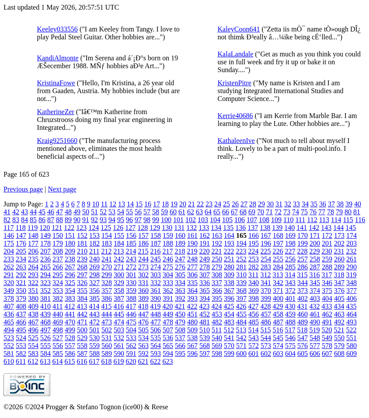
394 (204, 298)
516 (277, 330)
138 (265, 227)
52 (103, 212)
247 (180, 259)
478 (168, 322)
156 (131, 235)
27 (243, 204)
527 (57, 337)
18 (165, 204)
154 (106, 235)
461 (315, 314)
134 (216, 227)
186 (143, 243)
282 (253, 267)
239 (82, 259)
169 (290, 235)
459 (290, 314)
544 (266, 337)
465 (8, 322)
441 (70, 314)
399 (266, 298)
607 (327, 353)
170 (302, 235)
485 (253, 322)
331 (143, 282)
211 (94, 251)
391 (168, 298)
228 (302, 251)
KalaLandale (236, 54)
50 (85, 212)
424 (216, 306)
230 (326, 251)
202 (339, 243)
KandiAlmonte (58, 58)
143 (326, 227)
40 (357, 204)
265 (45, 267)
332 (155, 282)
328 (106, 282)
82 (6, 219)
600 (241, 353)
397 (241, 298)
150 (57, 235)
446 (131, 314)
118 (20, 227)
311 (253, 275)
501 (94, 330)
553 (21, 345)
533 (131, 337)
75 (304, 212)
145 (350, 227)
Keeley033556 (57, 29)
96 (129, 219)
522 (351, 330)
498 (57, 330)
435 (351, 306)
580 (351, 345)
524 (21, 337)
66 (225, 212)
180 (70, 243)
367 (229, 290)
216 (155, 251)
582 (21, 353)
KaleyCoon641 (239, 29)
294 (45, 275)
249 (204, 259)
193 (229, 243)
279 (217, 267)
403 (315, 298)
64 (208, 212)
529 (82, 337)
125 (106, 227)
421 (179, 306)
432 (314, 306)
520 (326, 330)
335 (192, 282)
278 (204, 267)
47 (59, 212)
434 (339, 306)
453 (217, 314)
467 (33, 322)
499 (70, 330)
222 (228, 251)
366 (217, 290)
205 (21, 251)
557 (70, 345)
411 (57, 306)
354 (70, 290)
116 (360, 219)
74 (295, 212)
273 (143, 267)
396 (229, 298)
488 (290, 322)
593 (155, 353)
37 (331, 204)
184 (119, 243)
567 (192, 345)
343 (290, 282)
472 (94, 322)
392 (180, 298)
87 (50, 219)
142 (314, 227)
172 (327, 235)
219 (192, 251)
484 (241, 322)
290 (351, 267)
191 (204, 243)
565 (168, 345)
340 (253, 282)
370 (266, 290)
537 (180, 337)
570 (229, 345)
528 (70, 337)
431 (302, 306)
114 (336, 219)
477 (155, 322)
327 (94, 282)
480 (192, 322)
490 (315, 322)
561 (119, 345)
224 (253, 251)
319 (351, 275)
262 (8, 267)
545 (278, 337)
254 (266, 259)
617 (94, 361)
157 (143, 235)
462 (327, 314)
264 (33, 267)
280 (229, 267)
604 (290, 353)
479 (180, 322)
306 (192, 275)
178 (45, 243)
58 (155, 212)
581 (8, 353)
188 (168, 243)
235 (33, 259)
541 (229, 337)
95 (120, 219)
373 (302, 290)
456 (253, 314)
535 (155, 337)
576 (302, 345)
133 (203, 227)
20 (182, 204)
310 (241, 275)
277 (192, 267)
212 (106, 251)
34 (305, 204)
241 (106, 259)
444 (106, 314)
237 (57, 259)
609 (351, 353)
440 (57, 314)
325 (70, 282)
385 (94, 298)
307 (204, 275)
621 (143, 361)
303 (155, 275)
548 (315, 337)
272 (131, 267)
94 (111, 219)
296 (70, 275)
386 (106, 298)
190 (192, 243)
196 (266, 243)
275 (168, 267)
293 (33, 275)
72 (278, 212)
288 (327, 267)
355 (82, 290)
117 (8, 227)
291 (8, 275)
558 (82, 345)
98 (146, 219)
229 (314, 251)
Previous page (23, 189)
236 (45, 259)
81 (356, 212)
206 (33, 251)
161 (192, 235)
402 (302, 298)
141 (301, 227)
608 (339, 353)
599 (229, 353)
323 (45, 282)
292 (21, 275)
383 (70, 298)
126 (118, 227)
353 (57, 290)
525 (33, 337)
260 (339, 259)
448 (155, 314)
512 (228, 330)
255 (278, 259)
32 (287, 204)
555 (45, 345)
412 (69, 306)
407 (8, 306)
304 (168, 275)
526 (45, 337)
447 (143, 314)
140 (289, 227)
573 (266, 345)
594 (168, 353)
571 (241, 345)
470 (70, 322)
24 (217, 204)
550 (339, 337)
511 (217, 330)
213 (118, 251)
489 (302, 322)
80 (348, 212)
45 (41, 212)
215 (143, 251)
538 (192, 337)
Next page (62, 189)
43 (24, 212)
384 (82, 298)
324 (57, 282)
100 (166, 219)
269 (94, 267)
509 (192, 330)
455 (241, 314)
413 (82, 306)
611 (21, 361)
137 (252, 227)
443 (94, 314)
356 (94, 290)
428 (265, 306)
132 (191, 227)
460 (302, 314)
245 (155, 259)
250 (217, 259)
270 (106, 267)
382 (57, 298)
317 (326, 275)
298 (94, 275)
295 (57, 275)
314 (290, 275)
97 (138, 219)
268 (82, 267)
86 (41, 219)
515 (265, 330)
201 (327, 243)
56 (138, 212)
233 (8, 259)
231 (339, 251)
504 (131, 330)
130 (167, 227)
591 (131, 353)
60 (173, 212)
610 (8, 361)
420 (167, 306)
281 (241, 267)
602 (266, 353)
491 (327, 322)
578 (327, 345)
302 (143, 275)
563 (143, 345)
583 (33, 353)
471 (82, 322)
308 (217, 275)
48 (68, 212)
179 (57, 243)
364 (192, 290)
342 (278, 282)
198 (290, 243)
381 (45, 298)
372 (290, 290)
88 (59, 219)
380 (33, 298)
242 (119, 259)
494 (8, 330)
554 (33, 345)
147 (21, 235)
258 (315, 259)
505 (143, 330)
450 (180, 314)
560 (106, 345)
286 (302, 267)
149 (45, 235)
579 (339, 345)
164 (229, 235)
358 (119, 290)
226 (277, 251)
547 (302, 337)
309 (229, 275)
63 (199, 212)
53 (111, 212)
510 (204, 330)
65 (216, 212)
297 (82, 275)
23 (208, 204)
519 (314, 330)
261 (351, 259)
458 (278, 314)
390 (155, 298)
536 (168, 337)
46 (50, 212)
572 (253, 345)
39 (348, 204)
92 (94, 219)
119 (33, 227)
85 (33, 219)
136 (240, 227)
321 (21, 282)
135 (228, 227)
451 (192, 314)
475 (131, 322)
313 (277, 275)
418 (143, 306)
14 (130, 204)
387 (119, 298)
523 (8, 337)
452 (204, 314)
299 (106, 275)
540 (217, 337)
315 (302, 275)
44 (33, 212)
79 (339, 212)
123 (81, 227)
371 (278, 290)
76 (313, 212)
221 (216, 251)
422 (192, 306)
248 (192, 259)
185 (131, 243)
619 (118, 361)
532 (119, 337)
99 (155, 219)
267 (70, 267)
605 (302, 353)
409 (33, 306)
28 (252, 204)
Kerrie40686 (235, 115)
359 (131, 290)
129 (155, 227)
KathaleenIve (236, 140)
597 (204, 353)
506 (155, 330)
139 (277, 227)
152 (82, 235)
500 (82, 330)
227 (290, 251)
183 (106, 243)
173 (339, 235)
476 (143, 322)
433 (326, 306)
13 (121, 204)
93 (103, 219)
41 (6, 212)
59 (164, 212)
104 (215, 219)
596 (192, 353)
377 (351, 290)
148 (33, 235)
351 (33, 290)
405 (339, 298)
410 (45, 306)
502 (106, 330)
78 (330, 212)
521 (339, 330)
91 (85, 219)
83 (15, 219)
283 (266, 267)
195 (253, 243)
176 (21, 243)
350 (21, 290)
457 (266, 314)
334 (180, 282)
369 (253, 290)
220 (204, 251)
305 (180, 275)
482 (217, 322)
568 (204, 345)
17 (156, 204)
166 (253, 235)
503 (119, 330)
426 (241, 306)
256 (290, 259)
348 (351, 282)
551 (351, 337)
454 (229, 314)
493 (351, 322)
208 (57, 251)
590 (119, 353)
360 (143, 290)
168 (278, 235)
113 (324, 219)
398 (253, 298)
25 (226, 204)
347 (339, 282)
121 (57, 227)
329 (119, 282)
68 (243, 212)
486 (266, 322)
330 (131, 282)
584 (45, 353)
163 (217, 235)
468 (45, 322)
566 (180, 345)
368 (241, 290)
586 (70, 353)
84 (24, 219)
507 (168, 330)
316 (314, 275)
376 (339, 290)
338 (229, 282)
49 (76, 212)
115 (348, 219)
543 (253, 337)
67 (234, 212)
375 (327, 290)
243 (131, 259)
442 (82, 314)
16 (147, 204)
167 (266, 235)
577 (315, 345)
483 (229, 322)
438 (33, 314)
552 (8, 345)
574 (278, 345)
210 (82, 251)
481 (204, 322)
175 (8, 243)
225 (265, 251)
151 (70, 235)
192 (217, 243)
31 (278, 204)
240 (94, 259)
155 (119, 235)
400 (278, 298)
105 (227, 219)
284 (278, 267)
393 (192, 298)
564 (155, 345)
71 (269, 212)
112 (312, 219)
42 (15, 212)
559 (94, 345)
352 (45, 290)
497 (45, 330)
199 (302, 243)
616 (82, 361)
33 (296, 204)
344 (302, 282)
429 (277, 306)
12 (112, 204)
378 (8, 298)
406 (351, 298)
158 (155, 235)
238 (70, 259)
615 (69, 361)
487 (278, 322)
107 (252, 219)
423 (204, 306)
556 (57, 345)
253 (253, 259)
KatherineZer (55, 111)
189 (180, 243)
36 (322, 204)
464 (351, 314)
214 (130, 251)
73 (286, 212)
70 (260, 212)
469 (57, 322)
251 (229, 259)
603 (278, 353)
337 (217, 282)
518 (302, 330)
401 (290, 298)
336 (204, 282)
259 (327, 259)
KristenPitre (234, 83)
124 (93, 227)
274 (155, 267)
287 (315, 267)
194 (241, 243)
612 (33, 361)
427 (253, 306)
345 (315, 282)
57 (146, 212)
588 (94, 353)
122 (69, 227)
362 (168, 290)
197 (278, 243)
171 (315, 235)
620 (130, 361)
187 (155, 243)
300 (119, 275)
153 (94, 235)
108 (264, 219)
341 (266, 282)
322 (33, 282)
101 (178, 219)
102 (190, 219)
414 (94, 306)
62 (190, 212)
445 (119, 314)
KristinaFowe (56, 83)
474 (119, 322)
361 (155, 290)
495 (21, 330)
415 (106, 306)
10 (95, 204)
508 (180, 330)
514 (253, 330)
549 (327, 337)
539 (204, 337)
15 (139, 204)
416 (118, 306)
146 (8, 235)
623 (167, 361)
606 (315, 353)
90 (76, 219)
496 (33, 330)
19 (174, 204)
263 (21, 267)
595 (180, 353)
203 (351, 243)
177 (33, 243)
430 (290, 306)
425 (228, 306)
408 (21, 306)
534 (143, 337)
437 (21, 314)
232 (351, 251)
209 (70, 251)
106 (239, 219)
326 (82, 282)
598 (217, 353)
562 (131, 345)
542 (241, 337)
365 (204, 290)
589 (106, 353)
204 (8, 251)
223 (241, 251)
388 (131, 298)
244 (143, 259)
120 (44, 227)
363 (180, 290)
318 (339, 275)
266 (57, 267)
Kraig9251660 (57, 140)
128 (142, 227)
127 (130, 227)
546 (290, 337)
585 (57, 353)
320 (8, 282)
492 (339, 322)
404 (327, 298)
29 (261, 204)
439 (45, 314)
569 (217, 345)
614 (57, 361)
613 (45, 361)
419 (155, 306)
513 (241, 330)
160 (180, 235)
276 (180, 267)
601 (253, 353)
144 (338, 227)
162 (204, 235)
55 (129, 212)
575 (290, 345)
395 (217, 298)
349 (8, 290)
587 (82, 353)
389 (143, 298)
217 (167, 251)
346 (327, 282)
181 (82, 243)
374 (315, 290)
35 (313, 204)
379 (21, 298)
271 (119, 267)
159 (168, 235)
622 (155, 361)
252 (241, 259)
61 (181, 212)
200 (315, 243)
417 (130, 306)
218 (179, 251)
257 (302, 259)
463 (339, 314)
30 (270, 204)
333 (168, 282)
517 (290, 330)
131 (179, 227)
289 (339, 267)
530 (94, 337)
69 (251, 212)
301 (131, 275)
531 (106, 337)
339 (241, 282)
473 (106, 322)
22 (200, 204)
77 (321, 212)
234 (21, 259)
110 (288, 219)
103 (203, 219)
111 (300, 219)
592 (143, 353)
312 (265, 275)
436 (8, 314)
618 (106, 361)
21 (191, 204)
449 (168, 314)
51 (94, 212)
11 (104, 204)
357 (106, 290)
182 (94, 243)
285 (290, 267)
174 (351, 235)
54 (120, 212)
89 (68, 219)
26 (235, 204)
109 (276, 219)
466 (21, 322)
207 (45, 251)
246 (168, 259)
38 (340, 204)
